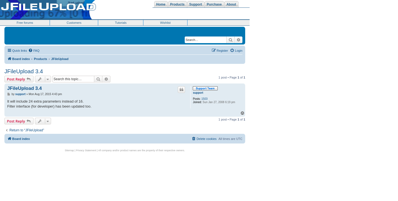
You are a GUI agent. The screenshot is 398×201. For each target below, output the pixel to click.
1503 (204, 98)
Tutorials (120, 22)
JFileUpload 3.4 (23, 71)
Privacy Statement (86, 150)
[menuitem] (33, 50)
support (198, 92)
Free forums (25, 22)
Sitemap (69, 150)
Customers (74, 22)
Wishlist (165, 22)
